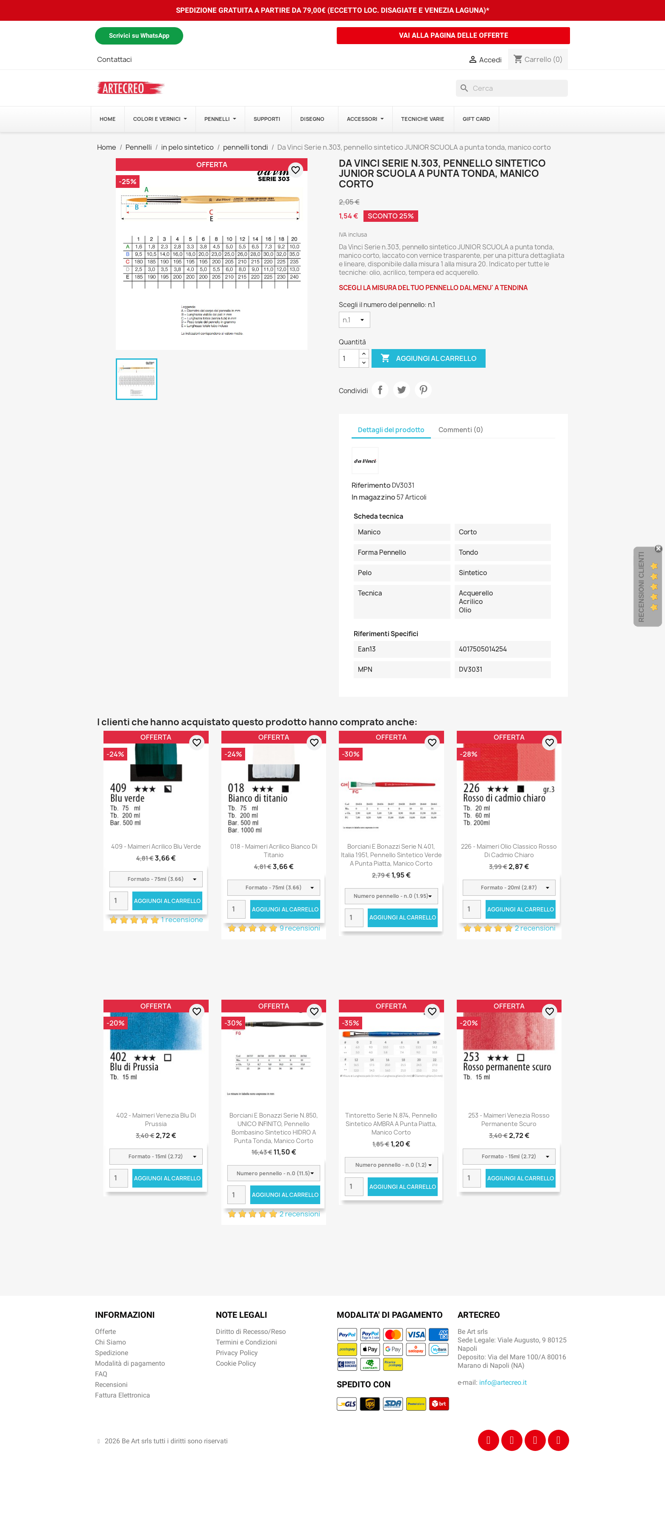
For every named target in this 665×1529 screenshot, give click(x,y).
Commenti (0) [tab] (461, 429)
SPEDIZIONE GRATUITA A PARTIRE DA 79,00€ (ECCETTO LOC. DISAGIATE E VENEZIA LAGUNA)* (332, 10)
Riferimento (371, 485)
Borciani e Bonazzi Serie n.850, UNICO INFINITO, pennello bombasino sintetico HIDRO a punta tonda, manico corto (273, 1127)
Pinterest (423, 389)
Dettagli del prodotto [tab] (391, 429)
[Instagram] (511, 1440)
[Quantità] (349, 358)
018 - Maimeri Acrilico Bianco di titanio (273, 850)
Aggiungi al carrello (428, 358)
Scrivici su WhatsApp (139, 35)
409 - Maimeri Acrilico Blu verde (156, 846)
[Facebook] (488, 1440)
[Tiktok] (535, 1440)
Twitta (401, 389)
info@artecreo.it (503, 1382)
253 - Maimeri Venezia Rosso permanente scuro (509, 1119)
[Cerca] (512, 88)
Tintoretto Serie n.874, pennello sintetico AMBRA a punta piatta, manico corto (391, 1123)
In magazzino (373, 497)
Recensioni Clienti (641, 587)
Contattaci (114, 59)
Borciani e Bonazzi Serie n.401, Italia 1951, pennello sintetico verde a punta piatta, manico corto (391, 854)
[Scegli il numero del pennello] (354, 320)
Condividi (380, 389)
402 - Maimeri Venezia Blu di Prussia (156, 1119)
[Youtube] (558, 1440)
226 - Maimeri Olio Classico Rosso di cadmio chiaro (509, 850)
